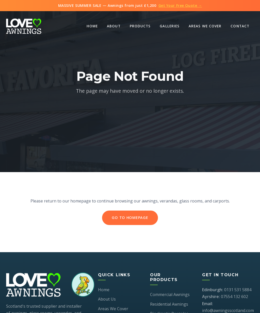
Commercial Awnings (170, 294)
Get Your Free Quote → (180, 5)
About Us (107, 299)
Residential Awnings (169, 304)
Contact (240, 26)
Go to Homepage (130, 218)
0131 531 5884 (237, 289)
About (113, 26)
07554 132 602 (234, 296)
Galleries (170, 26)
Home (92, 26)
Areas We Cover (205, 26)
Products (140, 26)
